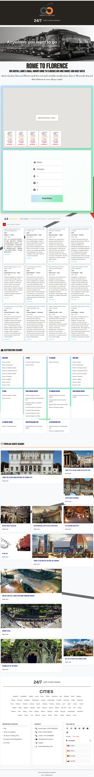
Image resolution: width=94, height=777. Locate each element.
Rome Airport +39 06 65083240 (46, 728)
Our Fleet (6, 743)
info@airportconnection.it (44, 739)
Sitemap (68, 736)
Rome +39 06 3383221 (43, 732)
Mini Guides (76, 736)
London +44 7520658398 (44, 736)
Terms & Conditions (10, 732)
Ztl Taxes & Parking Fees (11, 735)
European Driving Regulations (13, 739)
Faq (5, 728)
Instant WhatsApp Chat (44, 746)
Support (39, 743)
